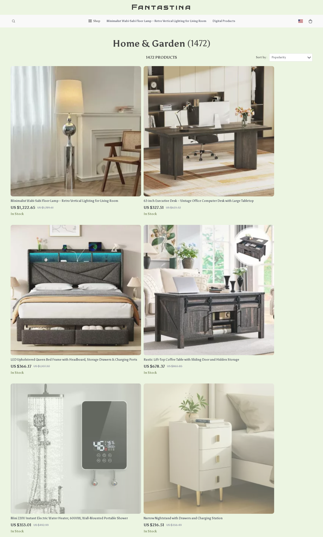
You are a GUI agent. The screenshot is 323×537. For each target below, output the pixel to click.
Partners (104, 484)
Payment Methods (157, 456)
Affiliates (105, 470)
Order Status (153, 463)
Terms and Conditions (204, 463)
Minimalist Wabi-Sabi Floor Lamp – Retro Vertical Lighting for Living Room (156, 21)
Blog (101, 435)
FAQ (147, 442)
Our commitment (251, 457)
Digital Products (224, 21)
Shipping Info (154, 435)
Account (194, 449)
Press (102, 456)
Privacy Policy (198, 456)
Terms (134, 528)
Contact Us (152, 428)
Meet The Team (109, 442)
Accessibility (158, 528)
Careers (104, 449)
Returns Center (155, 449)
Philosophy (106, 498)
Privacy (143, 528)
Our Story (105, 428)
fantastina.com (249, 428)
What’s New (197, 442)
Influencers (106, 463)
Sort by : (261, 57)
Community (106, 505)
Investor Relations (112, 477)
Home (192, 428)
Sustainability (108, 491)
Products (195, 435)
